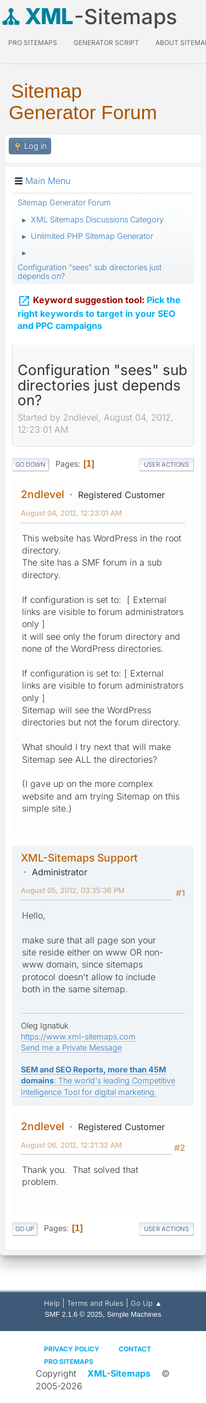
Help (52, 1303)
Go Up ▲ (146, 1303)
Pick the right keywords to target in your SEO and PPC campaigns (99, 312)
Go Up (24, 1229)
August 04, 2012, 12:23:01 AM (71, 512)
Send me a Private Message (71, 1047)
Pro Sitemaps (68, 1361)
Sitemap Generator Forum (83, 101)
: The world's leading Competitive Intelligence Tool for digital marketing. (98, 1080)
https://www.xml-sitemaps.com (78, 1036)
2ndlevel (42, 494)
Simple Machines (134, 1314)
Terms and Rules (95, 1303)
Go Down (30, 464)
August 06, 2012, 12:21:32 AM (71, 1145)
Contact (135, 1349)
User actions (166, 464)
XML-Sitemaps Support (79, 857)
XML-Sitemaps (119, 1373)
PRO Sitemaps (32, 42)
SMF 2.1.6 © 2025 (74, 1314)
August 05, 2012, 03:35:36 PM (73, 890)
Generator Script (106, 42)
